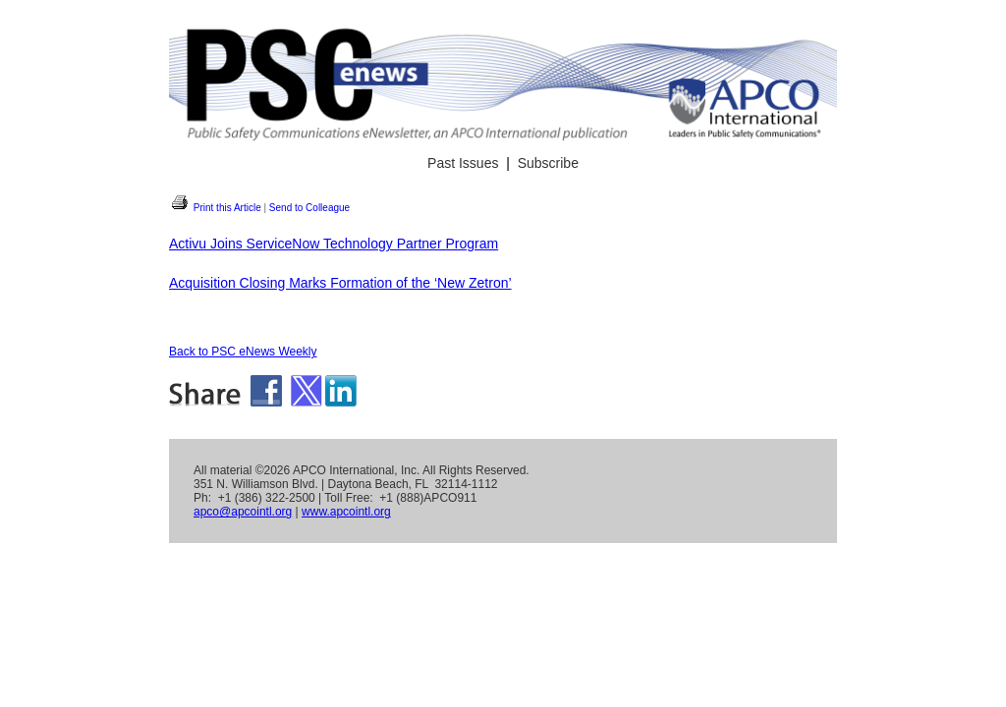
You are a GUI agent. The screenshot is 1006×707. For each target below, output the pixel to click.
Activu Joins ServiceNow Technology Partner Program (333, 243)
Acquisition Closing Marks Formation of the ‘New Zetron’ (340, 283)
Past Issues (462, 163)
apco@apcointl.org (243, 511)
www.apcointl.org (346, 511)
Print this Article (215, 207)
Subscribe (548, 163)
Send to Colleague (309, 207)
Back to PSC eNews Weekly (243, 351)
